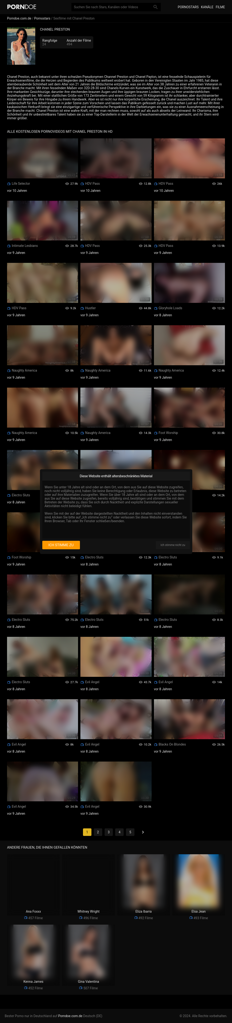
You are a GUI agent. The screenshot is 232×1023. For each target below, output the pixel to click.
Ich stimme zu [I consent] (61, 545)
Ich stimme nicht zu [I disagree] (173, 545)
